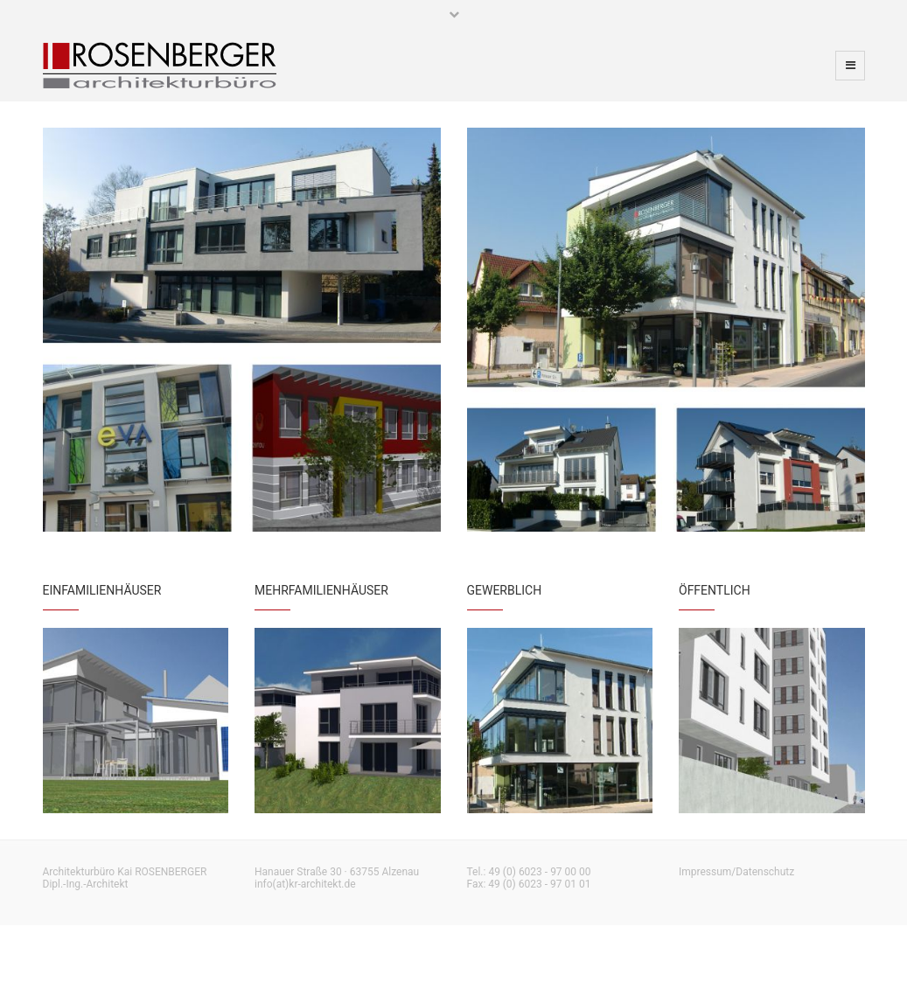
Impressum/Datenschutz (736, 872)
